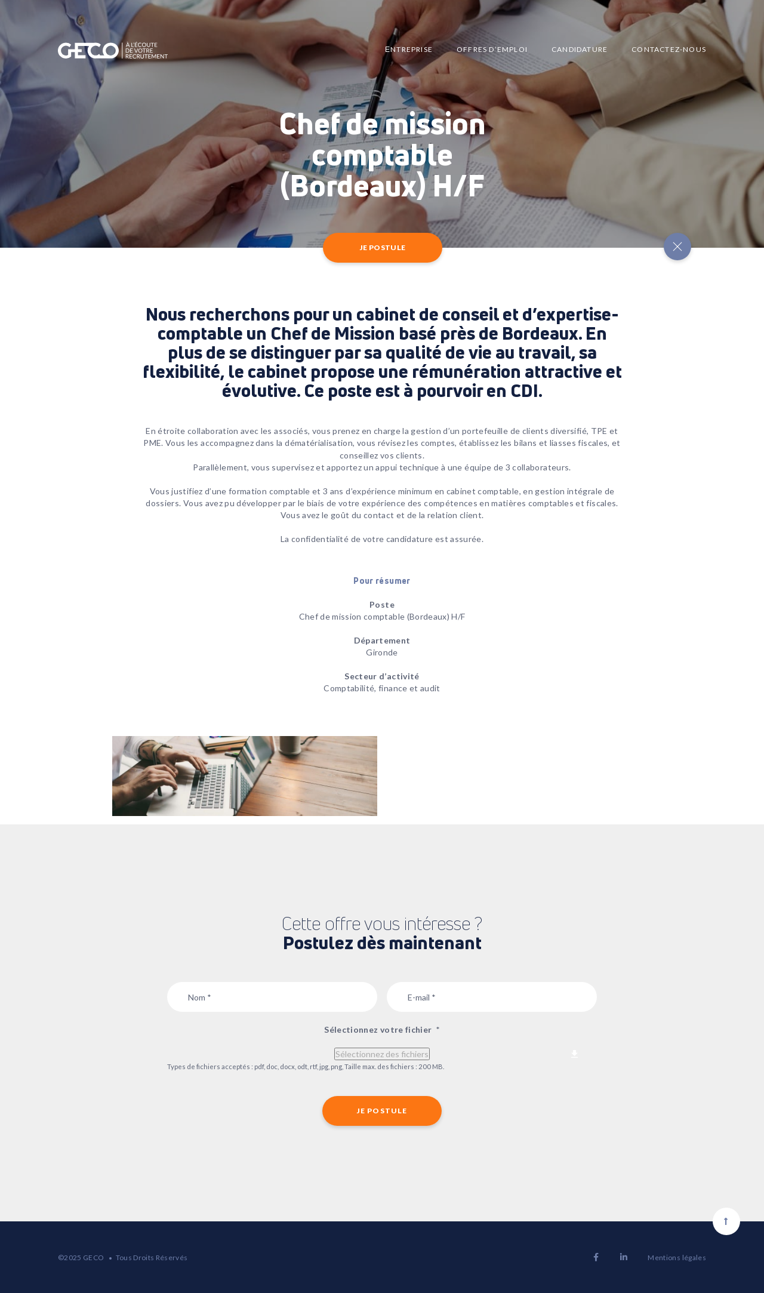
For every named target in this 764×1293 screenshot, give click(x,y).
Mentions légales (677, 1257)
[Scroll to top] (726, 1221)
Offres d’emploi (492, 49)
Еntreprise (409, 49)
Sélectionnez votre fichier (381, 1029)
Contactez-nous (668, 49)
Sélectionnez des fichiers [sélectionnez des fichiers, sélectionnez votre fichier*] (382, 1054)
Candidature (580, 49)
